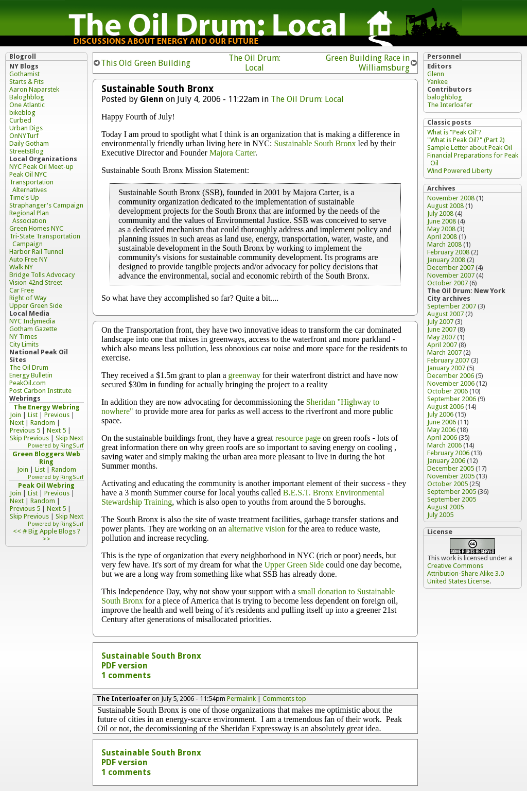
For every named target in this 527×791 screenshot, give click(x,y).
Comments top (284, 698)
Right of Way (27, 298)
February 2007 (448, 360)
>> (46, 539)
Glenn (435, 74)
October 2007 (447, 283)
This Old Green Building (145, 63)
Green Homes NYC (36, 228)
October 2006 (447, 391)
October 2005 (447, 484)
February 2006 (448, 453)
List (33, 415)
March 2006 (444, 445)
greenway (244, 375)
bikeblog (22, 112)
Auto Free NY (28, 259)
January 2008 (446, 260)
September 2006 (451, 399)
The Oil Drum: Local (254, 63)
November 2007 (451, 275)
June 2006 (441, 422)
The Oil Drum (28, 367)
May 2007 (441, 337)
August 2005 (445, 507)
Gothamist (24, 74)
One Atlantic (27, 105)
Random (42, 422)
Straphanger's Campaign (46, 205)
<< (17, 531)
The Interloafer (449, 105)
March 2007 (444, 352)
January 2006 (446, 461)
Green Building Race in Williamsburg (368, 63)
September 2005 (451, 491)
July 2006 (440, 414)
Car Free (21, 290)
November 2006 (451, 383)
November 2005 (451, 476)
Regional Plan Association (29, 217)
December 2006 (450, 376)
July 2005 (440, 515)
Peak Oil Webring (46, 485)
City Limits (24, 344)
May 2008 (441, 229)
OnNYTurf (24, 136)
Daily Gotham (29, 143)
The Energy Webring (46, 407)
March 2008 (444, 244)
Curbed (20, 120)
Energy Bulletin (30, 375)
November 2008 (451, 198)
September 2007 (451, 306)
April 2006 (442, 437)
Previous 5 (25, 430)
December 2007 (450, 267)
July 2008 (440, 213)
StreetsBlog (26, 151)
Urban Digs (26, 128)
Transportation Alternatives (31, 186)
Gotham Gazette (33, 329)
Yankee (437, 81)
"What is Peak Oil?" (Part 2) (466, 140)
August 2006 (445, 406)
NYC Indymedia (32, 321)
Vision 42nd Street (35, 282)
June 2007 (441, 329)
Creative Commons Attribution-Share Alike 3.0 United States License (465, 573)
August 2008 (445, 206)
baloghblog (444, 97)
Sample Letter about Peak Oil (469, 147)
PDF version (124, 665)
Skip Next (69, 438)
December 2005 (450, 468)
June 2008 (441, 221)
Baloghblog (26, 97)
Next (17, 422)
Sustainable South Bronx (315, 143)
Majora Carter (232, 152)
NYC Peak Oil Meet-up (41, 166)
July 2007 (440, 321)
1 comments (126, 675)
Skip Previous (29, 438)
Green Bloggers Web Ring (46, 458)
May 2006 (441, 430)
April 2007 (442, 345)
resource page (298, 438)
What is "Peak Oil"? (454, 132)
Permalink (241, 698)
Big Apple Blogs (52, 531)
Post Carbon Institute (40, 390)
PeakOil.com (27, 383)
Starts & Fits (26, 81)
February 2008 (448, 252)
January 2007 (446, 368)
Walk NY (21, 267)
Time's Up (24, 197)
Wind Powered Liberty (459, 171)
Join (15, 415)
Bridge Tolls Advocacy (42, 275)
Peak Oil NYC (28, 174)
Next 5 (56, 430)
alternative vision (257, 528)
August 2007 (445, 314)
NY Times (23, 336)
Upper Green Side (294, 564)
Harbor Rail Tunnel (36, 251)
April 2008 (442, 236)
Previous (56, 415)
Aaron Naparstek (34, 89)
